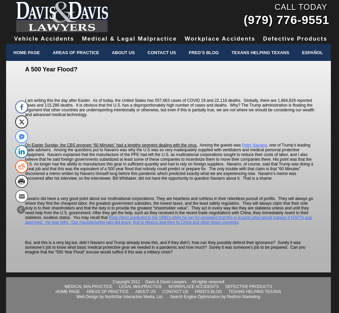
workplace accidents (193, 286)
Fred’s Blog (204, 52)
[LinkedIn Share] (21, 151)
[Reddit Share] (21, 166)
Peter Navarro (254, 145)
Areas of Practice (76, 52)
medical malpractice (89, 286)
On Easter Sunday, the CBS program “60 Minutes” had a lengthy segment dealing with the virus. (111, 145)
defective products (248, 286)
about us (145, 291)
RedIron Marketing (243, 296)
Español (312, 52)
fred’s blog (208, 291)
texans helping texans (255, 291)
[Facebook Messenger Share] (21, 136)
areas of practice (107, 291)
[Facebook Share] (21, 106)
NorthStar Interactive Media (129, 296)
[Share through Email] (21, 196)
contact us (175, 291)
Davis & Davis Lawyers (62, 16)
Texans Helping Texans (260, 52)
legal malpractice (140, 286)
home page (67, 291)
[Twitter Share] (21, 121)
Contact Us (162, 52)
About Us (123, 52)
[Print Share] (21, 181)
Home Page (27, 52)
